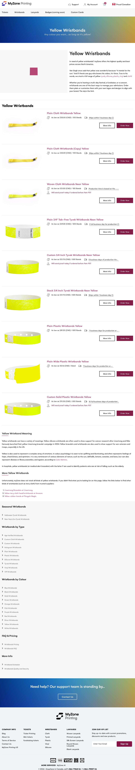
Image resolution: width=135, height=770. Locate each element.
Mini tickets (28, 737)
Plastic (48, 740)
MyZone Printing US (10, 747)
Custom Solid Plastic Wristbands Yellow (69, 396)
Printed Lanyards (74, 737)
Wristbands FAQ (10, 648)
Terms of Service (9, 740)
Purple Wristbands (11, 612)
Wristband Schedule (12, 664)
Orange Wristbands (11, 604)
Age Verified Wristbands (13, 535)
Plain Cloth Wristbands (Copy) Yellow (68, 148)
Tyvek (47, 737)
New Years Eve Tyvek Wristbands (16, 519)
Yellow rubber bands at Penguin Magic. (20, 496)
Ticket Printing (29, 733)
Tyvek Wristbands (11, 563)
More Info (107, 125)
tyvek (103, 76)
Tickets (5, 12)
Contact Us (67, 696)
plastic (116, 76)
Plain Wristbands (10, 551)
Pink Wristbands (10, 608)
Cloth (47, 733)
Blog (4, 733)
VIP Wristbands (10, 572)
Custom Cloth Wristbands (14, 539)
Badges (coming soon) (55, 12)
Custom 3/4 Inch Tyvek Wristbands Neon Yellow (73, 254)
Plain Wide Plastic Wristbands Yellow (68, 361)
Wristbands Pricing (11, 644)
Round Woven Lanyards (72, 745)
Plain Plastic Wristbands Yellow (64, 325)
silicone (109, 76)
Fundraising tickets (31, 740)
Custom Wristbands (11, 543)
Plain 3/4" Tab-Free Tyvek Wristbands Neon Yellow (75, 219)
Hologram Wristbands (12, 547)
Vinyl (47, 744)
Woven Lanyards (73, 733)
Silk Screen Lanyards (75, 740)
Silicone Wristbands (11, 559)
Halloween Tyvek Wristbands (15, 515)
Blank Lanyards (73, 749)
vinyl (121, 76)
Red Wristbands (10, 616)
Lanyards (35, 12)
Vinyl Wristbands (10, 567)
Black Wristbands (11, 592)
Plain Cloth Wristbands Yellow (64, 113)
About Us (6, 737)
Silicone (48, 747)
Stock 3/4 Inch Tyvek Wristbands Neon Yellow (72, 290)
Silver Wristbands (11, 620)
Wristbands (19, 12)
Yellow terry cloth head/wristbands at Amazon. (23, 493)
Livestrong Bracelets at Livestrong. (18, 490)
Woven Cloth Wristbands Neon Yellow (68, 183)
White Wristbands (11, 628)
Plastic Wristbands (11, 555)
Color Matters (61, 459)
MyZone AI (61, 765)
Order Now (124, 125)
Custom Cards (77, 12)
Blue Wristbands (10, 588)
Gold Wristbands (10, 596)
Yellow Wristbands (11, 624)
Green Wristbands (11, 600)
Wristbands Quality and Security (16, 669)
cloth (129, 76)
